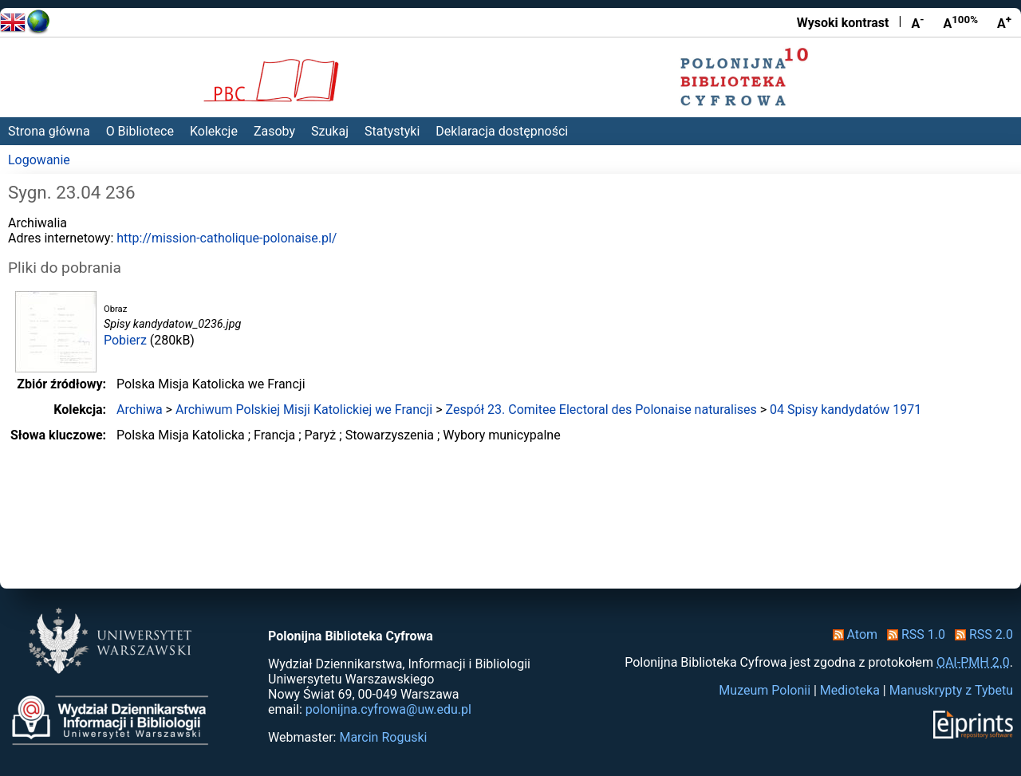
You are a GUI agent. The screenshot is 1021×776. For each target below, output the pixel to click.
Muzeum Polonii (764, 690)
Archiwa (139, 409)
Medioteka (850, 690)
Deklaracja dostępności (502, 131)
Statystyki (392, 131)
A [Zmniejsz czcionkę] (917, 22)
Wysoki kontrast (843, 22)
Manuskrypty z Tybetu (951, 690)
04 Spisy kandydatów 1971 (845, 409)
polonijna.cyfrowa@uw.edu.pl (388, 709)
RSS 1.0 (913, 634)
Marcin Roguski (383, 737)
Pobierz (125, 340)
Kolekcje (214, 131)
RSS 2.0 (980, 634)
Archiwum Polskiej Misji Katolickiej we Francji (303, 409)
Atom (852, 634)
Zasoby (274, 131)
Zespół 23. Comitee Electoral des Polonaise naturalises (600, 409)
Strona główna (49, 131)
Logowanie (39, 159)
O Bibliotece (140, 131)
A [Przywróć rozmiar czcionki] (960, 22)
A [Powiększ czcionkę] (1004, 22)
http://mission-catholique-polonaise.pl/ (226, 238)
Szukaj (330, 131)
